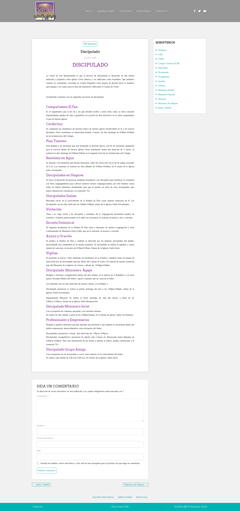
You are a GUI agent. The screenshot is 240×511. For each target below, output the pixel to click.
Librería (161, 85)
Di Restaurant (192, 506)
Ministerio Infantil (166, 90)
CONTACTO (161, 11)
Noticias (141, 497)
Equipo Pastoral (103, 497)
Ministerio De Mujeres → (135, 484)
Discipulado (163, 72)
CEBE (161, 59)
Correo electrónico (45, 438)
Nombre (41, 425)
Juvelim (161, 81)
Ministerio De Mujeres (168, 103)
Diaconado (163, 67)
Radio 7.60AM (164, 107)
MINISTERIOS (144, 11)
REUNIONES (126, 11)
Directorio (125, 497)
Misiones (162, 99)
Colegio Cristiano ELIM (168, 63)
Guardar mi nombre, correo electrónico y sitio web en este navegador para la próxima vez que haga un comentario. (90, 463)
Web (39, 450)
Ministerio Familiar (166, 94)
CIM (160, 54)
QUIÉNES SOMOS (106, 11)
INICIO (88, 11)
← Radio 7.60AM (41, 484)
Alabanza (162, 50)
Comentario (43, 396)
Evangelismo (163, 76)
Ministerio (92, 43)
